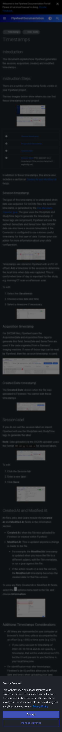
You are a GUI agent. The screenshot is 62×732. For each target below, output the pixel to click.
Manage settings (31, 722)
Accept (31, 714)
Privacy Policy (40, 706)
